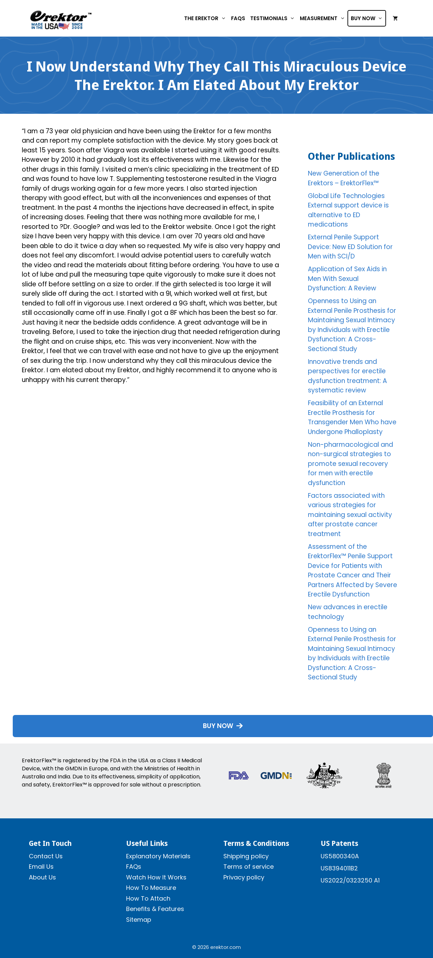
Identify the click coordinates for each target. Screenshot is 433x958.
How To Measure (151, 887)
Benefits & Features (155, 909)
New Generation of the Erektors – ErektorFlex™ (343, 178)
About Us (42, 877)
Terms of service (248, 866)
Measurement (323, 18)
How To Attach (148, 898)
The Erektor (206, 18)
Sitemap (138, 919)
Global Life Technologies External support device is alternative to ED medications (348, 210)
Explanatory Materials (158, 856)
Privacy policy (243, 877)
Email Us (41, 866)
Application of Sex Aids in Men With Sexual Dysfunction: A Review (347, 279)
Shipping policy (246, 856)
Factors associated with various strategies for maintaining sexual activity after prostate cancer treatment (350, 514)
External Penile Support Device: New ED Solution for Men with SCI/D (350, 247)
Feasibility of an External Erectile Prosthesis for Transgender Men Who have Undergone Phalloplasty (352, 417)
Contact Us (46, 856)
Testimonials (273, 18)
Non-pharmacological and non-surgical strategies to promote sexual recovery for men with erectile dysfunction (350, 463)
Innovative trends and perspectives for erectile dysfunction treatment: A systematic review (347, 376)
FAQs (238, 18)
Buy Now (368, 18)
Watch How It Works (156, 877)
